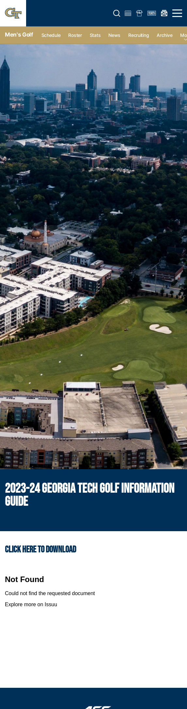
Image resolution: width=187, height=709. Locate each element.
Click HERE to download (40, 549)
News (114, 35)
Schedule (51, 35)
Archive (164, 35)
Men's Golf (19, 34)
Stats (95, 35)
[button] (116, 13)
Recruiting (138, 35)
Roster (75, 35)
